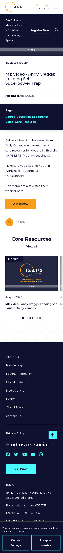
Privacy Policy (15, 433)
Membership (14, 365)
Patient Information (19, 373)
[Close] (56, 30)
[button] (23, 318)
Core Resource (25, 121)
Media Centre (15, 390)
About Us (12, 356)
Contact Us (13, 416)
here (20, 191)
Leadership (40, 116)
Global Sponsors (17, 407)
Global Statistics (16, 382)
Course (10, 116)
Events (10, 399)
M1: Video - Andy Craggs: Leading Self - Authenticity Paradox (31, 306)
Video (9, 121)
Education (24, 116)
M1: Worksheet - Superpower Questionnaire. (27, 170)
